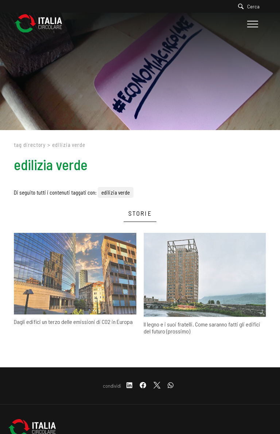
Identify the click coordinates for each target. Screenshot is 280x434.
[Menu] (251, 24)
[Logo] (42, 24)
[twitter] (156, 386)
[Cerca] (250, 6)
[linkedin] (129, 386)
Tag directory (30, 144)
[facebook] (143, 386)
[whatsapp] (171, 386)
